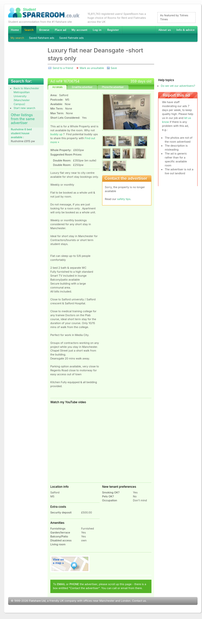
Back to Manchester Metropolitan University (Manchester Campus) (26, 96)
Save (113, 68)
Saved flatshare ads (41, 38)
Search (28, 30)
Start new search (24, 108)
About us (164, 30)
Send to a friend (63, 68)
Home (14, 30)
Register (113, 30)
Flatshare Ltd (37, 600)
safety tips (123, 199)
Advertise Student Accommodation (60, 30)
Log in (97, 30)
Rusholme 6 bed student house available (21, 133)
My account (79, 30)
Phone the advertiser (113, 87)
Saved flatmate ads (71, 38)
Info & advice (186, 30)
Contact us (139, 600)
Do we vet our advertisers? (178, 86)
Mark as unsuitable (92, 68)
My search (17, 38)
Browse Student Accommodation (44, 30)
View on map (70, 563)
